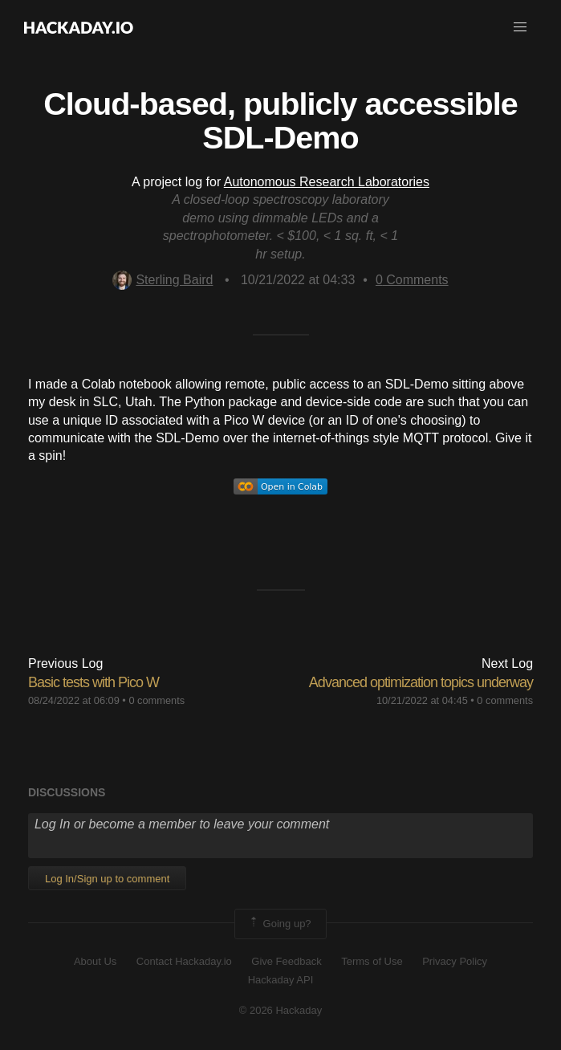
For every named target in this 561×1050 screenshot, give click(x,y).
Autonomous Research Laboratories (326, 182)
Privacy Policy (454, 961)
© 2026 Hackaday (281, 1010)
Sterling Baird (162, 280)
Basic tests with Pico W (93, 682)
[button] (520, 27)
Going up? (279, 924)
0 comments (156, 700)
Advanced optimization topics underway (421, 682)
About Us (95, 961)
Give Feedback (286, 961)
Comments (412, 280)
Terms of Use (372, 961)
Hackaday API (281, 980)
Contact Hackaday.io (184, 961)
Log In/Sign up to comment (107, 879)
